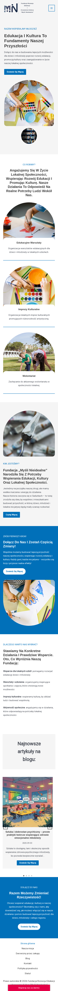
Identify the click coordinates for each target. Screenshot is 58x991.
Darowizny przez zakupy (28, 953)
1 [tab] (23, 875)
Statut (28, 973)
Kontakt (27, 963)
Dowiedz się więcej (27, 863)
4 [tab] (31, 875)
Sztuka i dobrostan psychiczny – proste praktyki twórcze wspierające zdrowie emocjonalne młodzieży (28, 835)
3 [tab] (29, 875)
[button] (5, 827)
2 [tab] (26, 875)
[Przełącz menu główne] (51, 8)
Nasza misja (28, 948)
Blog (27, 958)
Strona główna (27, 943)
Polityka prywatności (28, 968)
